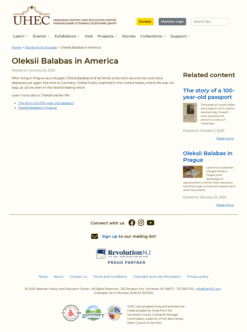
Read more (225, 138)
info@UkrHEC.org (208, 289)
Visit (89, 36)
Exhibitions (67, 36)
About (59, 277)
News (43, 277)
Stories (129, 36)
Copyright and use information (157, 277)
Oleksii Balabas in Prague (37, 108)
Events (41, 36)
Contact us (78, 277)
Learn (20, 36)
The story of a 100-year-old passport (46, 103)
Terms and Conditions (110, 277)
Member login (172, 21)
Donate (145, 21)
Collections (152, 36)
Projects (107, 36)
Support (180, 36)
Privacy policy (197, 277)
